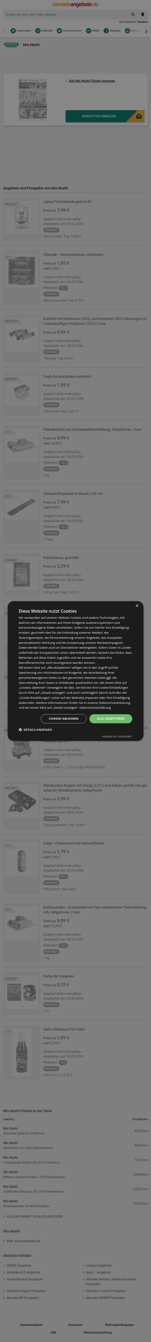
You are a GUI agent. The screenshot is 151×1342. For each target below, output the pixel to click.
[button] (35, 729)
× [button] (136, 605)
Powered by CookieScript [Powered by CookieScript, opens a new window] (117, 736)
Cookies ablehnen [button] (64, 718)
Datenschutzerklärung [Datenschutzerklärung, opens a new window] (95, 708)
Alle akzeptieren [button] (111, 718)
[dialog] (75, 671)
